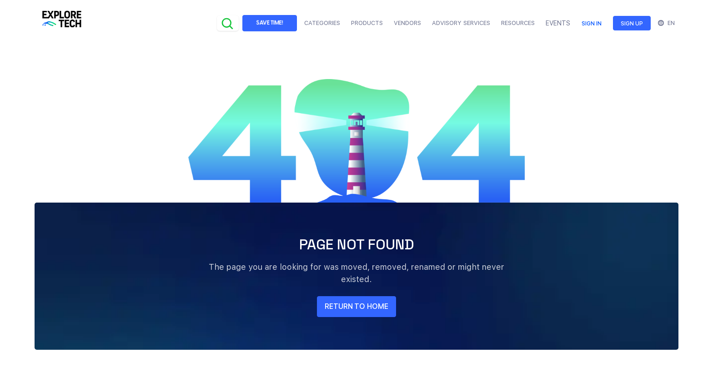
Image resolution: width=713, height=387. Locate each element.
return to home (356, 306)
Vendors (407, 23)
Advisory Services (461, 23)
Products (367, 23)
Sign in (592, 23)
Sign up (632, 23)
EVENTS (558, 23)
